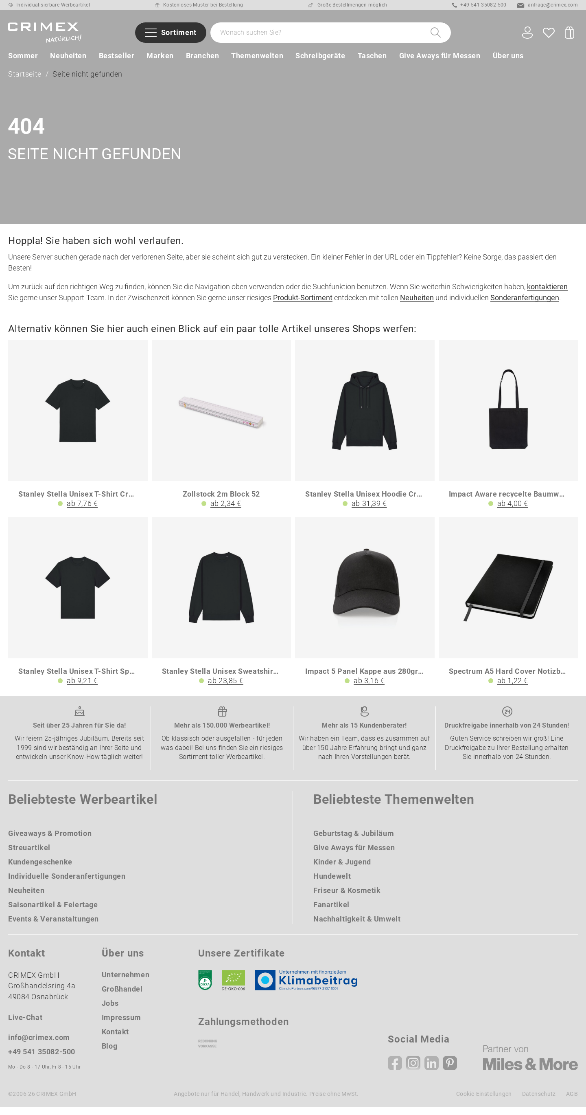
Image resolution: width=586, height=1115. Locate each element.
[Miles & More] (530, 1065)
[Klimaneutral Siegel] (310, 988)
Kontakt (115, 1040)
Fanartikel (331, 912)
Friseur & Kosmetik (346, 898)
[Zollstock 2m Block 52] (221, 432)
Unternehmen (125, 983)
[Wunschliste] (549, 32)
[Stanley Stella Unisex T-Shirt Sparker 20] (78, 609)
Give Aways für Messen (440, 55)
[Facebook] (395, 1071)
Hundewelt (332, 884)
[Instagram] (413, 1071)
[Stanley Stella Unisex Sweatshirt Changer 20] (221, 609)
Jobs (110, 1011)
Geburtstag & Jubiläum (353, 841)
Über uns (508, 55)
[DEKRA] (205, 988)
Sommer (23, 55)
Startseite (25, 76)
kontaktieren (547, 294)
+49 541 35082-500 (479, 5)
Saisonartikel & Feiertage (53, 912)
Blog (109, 1054)
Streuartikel (29, 855)
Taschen (372, 55)
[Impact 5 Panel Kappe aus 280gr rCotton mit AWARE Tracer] (365, 609)
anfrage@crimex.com (547, 5)
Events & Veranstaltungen (53, 927)
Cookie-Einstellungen (484, 1101)
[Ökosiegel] (233, 988)
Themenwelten (257, 55)
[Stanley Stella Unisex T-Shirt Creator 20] (78, 432)
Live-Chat (25, 1025)
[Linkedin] (431, 1071)
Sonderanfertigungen (524, 305)
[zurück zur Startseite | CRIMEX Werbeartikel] (44, 32)
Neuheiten (68, 55)
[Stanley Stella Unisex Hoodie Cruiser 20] (365, 432)
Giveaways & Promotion (50, 841)
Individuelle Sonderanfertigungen (67, 884)
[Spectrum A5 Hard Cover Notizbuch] (508, 609)
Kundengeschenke (40, 870)
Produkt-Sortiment (302, 305)
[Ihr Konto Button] (527, 32)
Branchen (202, 55)
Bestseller (117, 55)
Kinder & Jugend (342, 870)
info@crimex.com (39, 1045)
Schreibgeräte (320, 55)
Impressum (121, 1025)
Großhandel (122, 997)
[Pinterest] (450, 1071)
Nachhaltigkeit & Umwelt (356, 927)
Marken (159, 55)
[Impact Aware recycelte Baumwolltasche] (508, 432)
